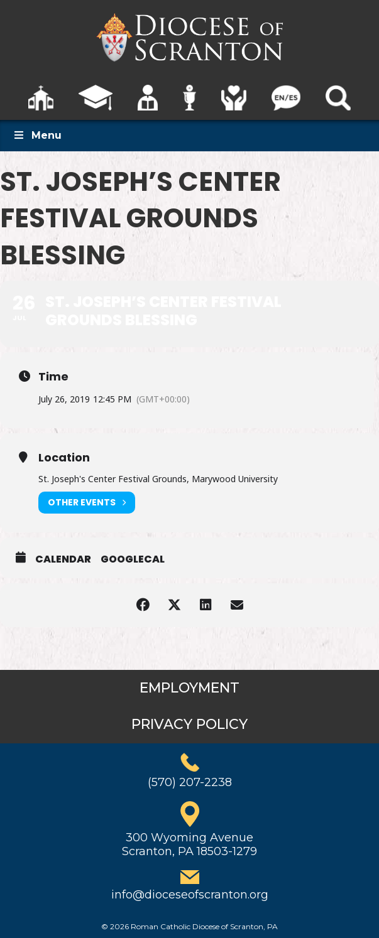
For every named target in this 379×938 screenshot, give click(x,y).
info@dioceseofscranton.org (189, 895)
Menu (37, 135)
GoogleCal (133, 559)
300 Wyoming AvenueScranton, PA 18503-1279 (189, 844)
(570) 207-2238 (190, 782)
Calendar (63, 559)
